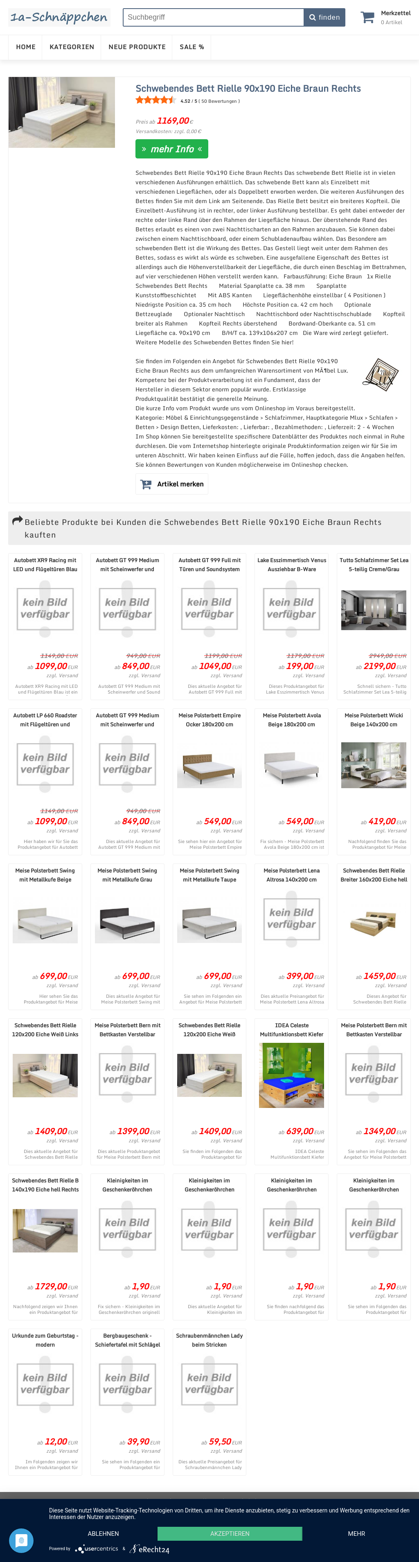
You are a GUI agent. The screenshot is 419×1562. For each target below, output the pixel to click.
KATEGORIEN (72, 47)
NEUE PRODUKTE (137, 47)
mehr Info (172, 149)
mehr (356, 1533)
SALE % (192, 47)
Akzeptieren (230, 1533)
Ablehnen (103, 1533)
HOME (26, 47)
